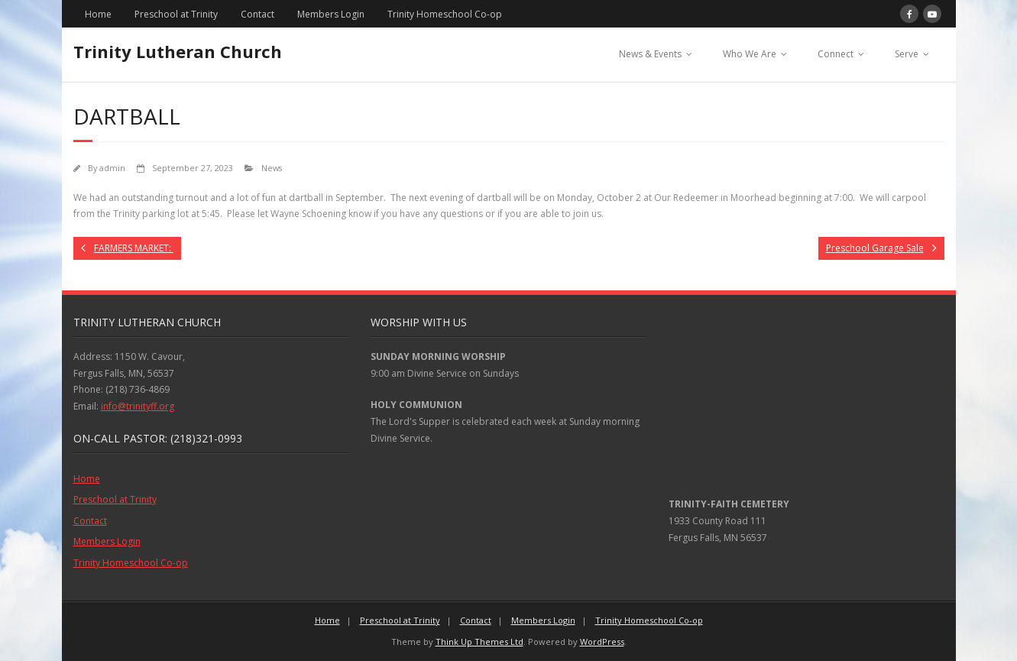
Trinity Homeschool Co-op (444, 14)
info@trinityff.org (137, 406)
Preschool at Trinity (176, 14)
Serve (906, 53)
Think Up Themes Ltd (479, 641)
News (271, 167)
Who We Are (749, 53)
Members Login (330, 14)
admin (112, 167)
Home (98, 14)
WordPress (602, 641)
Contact (257, 14)
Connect (835, 53)
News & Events (650, 53)
